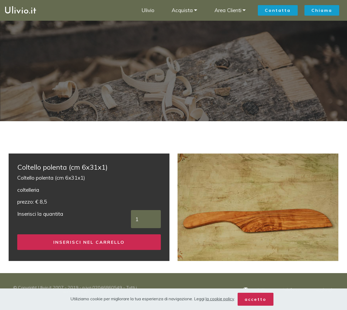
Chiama (321, 10)
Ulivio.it (20, 10)
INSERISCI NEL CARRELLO (89, 242)
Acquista (182, 10)
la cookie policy (220, 298)
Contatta (278, 10)
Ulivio (147, 10)
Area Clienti (227, 10)
